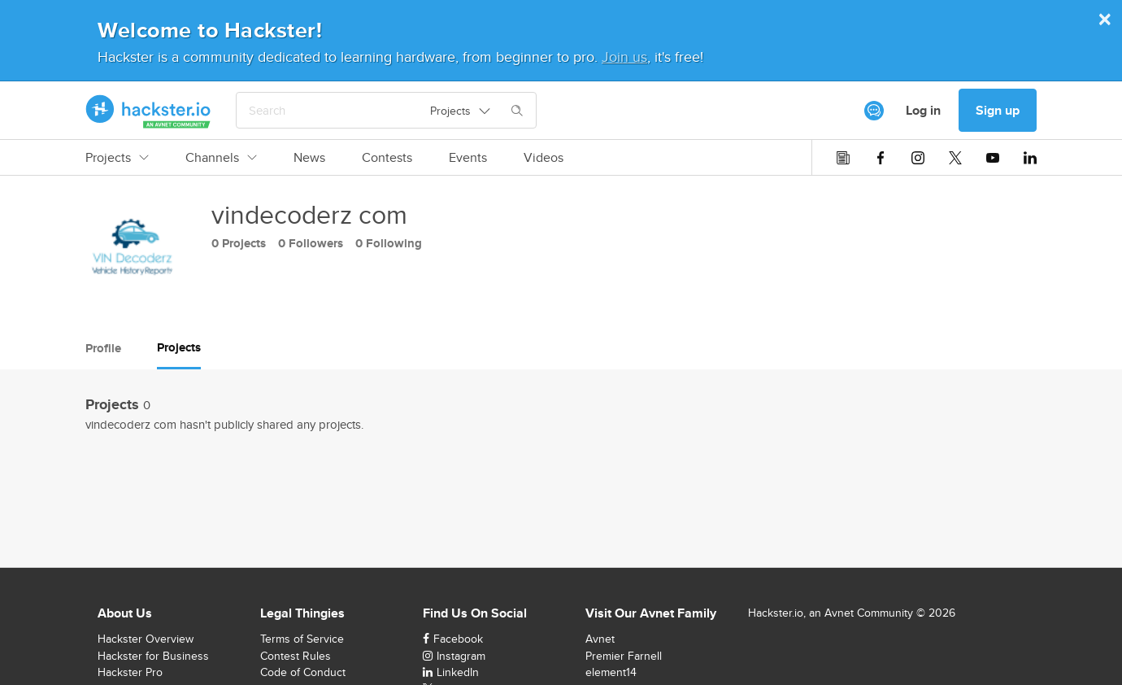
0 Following (388, 243)
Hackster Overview (146, 638)
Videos (543, 158)
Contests (387, 158)
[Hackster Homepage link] (148, 110)
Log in (923, 110)
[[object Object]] (874, 110)
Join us (624, 56)
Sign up (998, 110)
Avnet (600, 638)
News (309, 158)
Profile (103, 348)
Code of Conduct (303, 672)
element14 (611, 672)
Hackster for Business (153, 656)
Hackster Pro (130, 672)
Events (468, 158)
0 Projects (238, 243)
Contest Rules (295, 656)
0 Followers (310, 243)
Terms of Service (302, 638)
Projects (117, 158)
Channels (221, 158)
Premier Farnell (623, 656)
